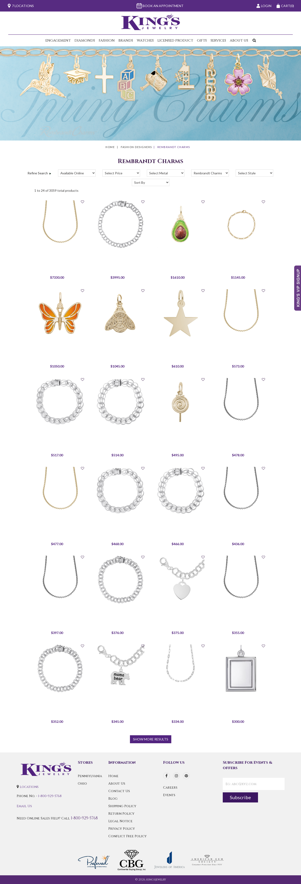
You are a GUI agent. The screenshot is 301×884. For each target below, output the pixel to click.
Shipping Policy (122, 806)
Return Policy (121, 813)
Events (169, 795)
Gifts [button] (202, 40)
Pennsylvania (90, 776)
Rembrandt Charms (173, 147)
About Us (116, 783)
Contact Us (119, 791)
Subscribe (240, 797)
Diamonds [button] (84, 40)
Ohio (82, 783)
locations (29, 787)
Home (110, 147)
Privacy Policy (121, 828)
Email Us (24, 806)
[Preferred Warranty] (93, 860)
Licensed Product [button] (175, 40)
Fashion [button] (107, 40)
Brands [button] (125, 40)
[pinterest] (186, 775)
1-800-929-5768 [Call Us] (50, 796)
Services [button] (218, 40)
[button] (253, 40)
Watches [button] (145, 40)
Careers (170, 787)
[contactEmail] (254, 784)
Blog (112, 798)
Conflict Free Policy (127, 836)
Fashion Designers (136, 147)
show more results (150, 739)
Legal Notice (120, 821)
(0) (285, 6)
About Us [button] (239, 40)
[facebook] (166, 775)
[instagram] (176, 775)
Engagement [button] (58, 40)
